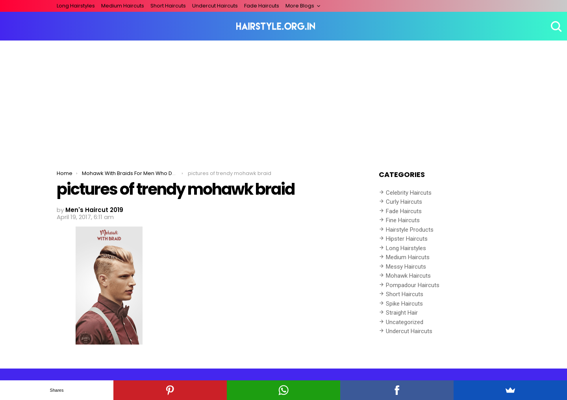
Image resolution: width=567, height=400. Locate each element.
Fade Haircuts (261, 5)
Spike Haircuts (404, 303)
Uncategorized (404, 322)
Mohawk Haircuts (408, 275)
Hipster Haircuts (407, 238)
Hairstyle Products (410, 229)
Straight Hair (402, 312)
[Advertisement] (283, 99)
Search (555, 26)
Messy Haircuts (406, 266)
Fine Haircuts (403, 220)
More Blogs (299, 5)
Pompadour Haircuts (412, 285)
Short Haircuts (168, 5)
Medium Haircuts (122, 5)
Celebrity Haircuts (409, 192)
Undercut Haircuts (215, 5)
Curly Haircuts (404, 201)
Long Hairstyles (76, 5)
